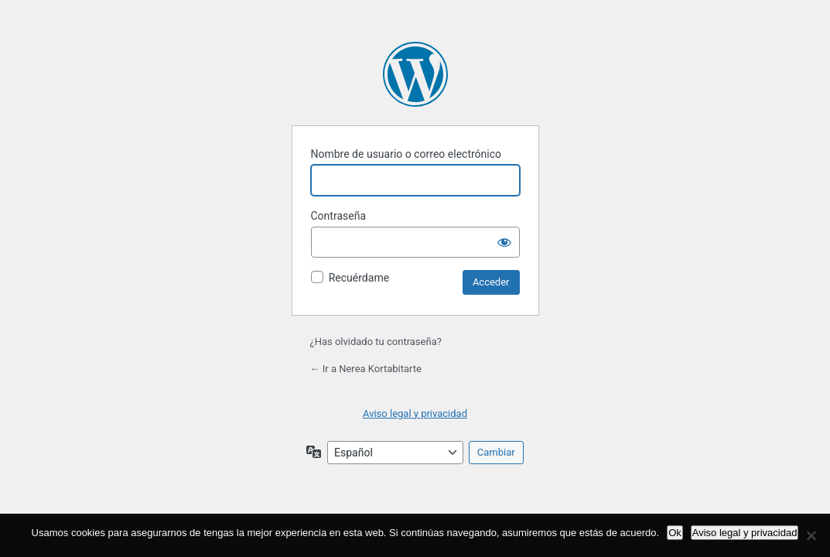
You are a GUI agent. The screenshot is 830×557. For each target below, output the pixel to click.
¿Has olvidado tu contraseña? (376, 341)
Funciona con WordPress (415, 74)
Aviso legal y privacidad (415, 413)
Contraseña (339, 216)
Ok (674, 532)
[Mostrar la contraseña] (504, 242)
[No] (810, 535)
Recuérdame (359, 278)
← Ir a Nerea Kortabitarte (366, 368)
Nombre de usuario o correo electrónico (406, 154)
